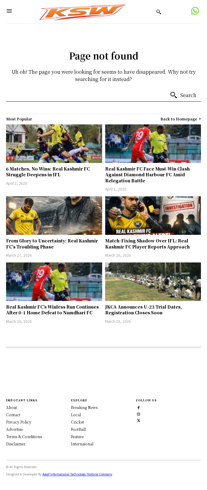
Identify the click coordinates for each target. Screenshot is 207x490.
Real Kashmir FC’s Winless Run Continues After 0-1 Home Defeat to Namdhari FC (52, 310)
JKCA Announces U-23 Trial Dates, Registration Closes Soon (143, 310)
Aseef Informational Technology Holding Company (77, 474)
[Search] (183, 95)
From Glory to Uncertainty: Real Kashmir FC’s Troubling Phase (52, 244)
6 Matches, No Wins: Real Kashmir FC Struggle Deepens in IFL (48, 172)
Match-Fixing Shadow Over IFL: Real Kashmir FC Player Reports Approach (147, 244)
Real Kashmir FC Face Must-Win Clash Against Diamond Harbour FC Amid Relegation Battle (147, 175)
